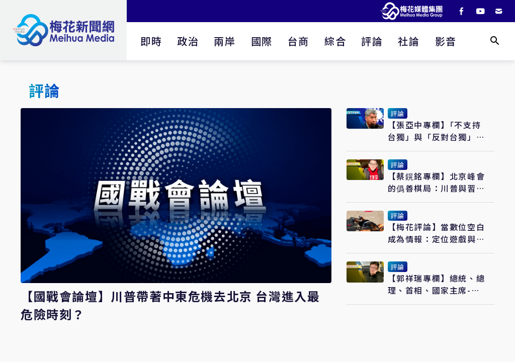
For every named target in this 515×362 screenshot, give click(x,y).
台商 (298, 41)
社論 (408, 41)
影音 (446, 41)
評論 (372, 41)
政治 (188, 41)
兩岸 (224, 41)
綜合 (335, 41)
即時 (151, 41)
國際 (262, 41)
